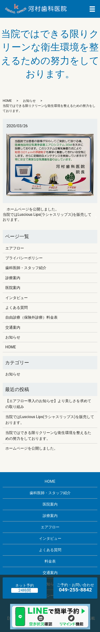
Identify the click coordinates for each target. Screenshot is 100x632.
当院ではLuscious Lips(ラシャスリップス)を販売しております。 (47, 217)
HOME (7, 101)
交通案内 (12, 327)
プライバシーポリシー (24, 258)
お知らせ (29, 101)
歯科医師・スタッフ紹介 (25, 268)
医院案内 (12, 288)
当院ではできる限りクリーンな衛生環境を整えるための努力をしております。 (48, 436)
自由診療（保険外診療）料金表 (31, 317)
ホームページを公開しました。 (33, 209)
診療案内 (12, 278)
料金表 (50, 561)
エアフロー (14, 248)
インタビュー (16, 298)
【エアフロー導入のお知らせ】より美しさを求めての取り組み (48, 404)
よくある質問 (16, 307)
